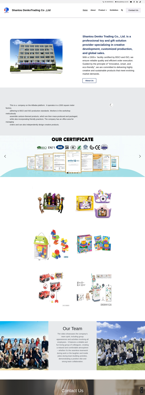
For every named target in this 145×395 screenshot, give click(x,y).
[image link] (6, 10)
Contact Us (133, 10)
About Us (89, 81)
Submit (49, 371)
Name (35, 347)
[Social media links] (131, 2)
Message (36, 357)
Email (35, 352)
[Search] (122, 10)
